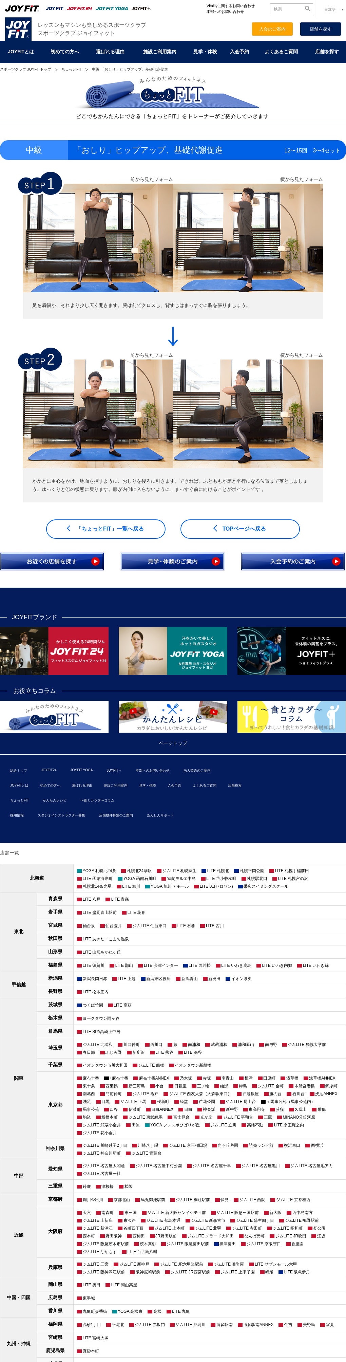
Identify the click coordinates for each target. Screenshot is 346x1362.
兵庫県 (55, 1267)
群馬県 (55, 1031)
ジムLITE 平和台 (238, 1117)
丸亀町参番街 (95, 1311)
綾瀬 (224, 1086)
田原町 (269, 1078)
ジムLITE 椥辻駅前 (193, 1199)
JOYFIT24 (49, 770)
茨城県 (55, 1004)
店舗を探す (321, 29)
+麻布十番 (119, 1078)
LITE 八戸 (92, 899)
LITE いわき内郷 (277, 965)
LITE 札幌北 (218, 870)
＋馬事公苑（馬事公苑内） (290, 1101)
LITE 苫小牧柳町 (221, 878)
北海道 (37, 878)
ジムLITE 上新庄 (98, 1220)
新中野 (232, 1109)
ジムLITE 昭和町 (288, 1228)
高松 (157, 1311)
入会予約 (239, 51)
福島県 (55, 965)
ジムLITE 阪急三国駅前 (237, 1212)
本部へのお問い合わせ (225, 12)
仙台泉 (89, 925)
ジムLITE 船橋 (151, 1065)
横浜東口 (292, 1145)
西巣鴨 (111, 1086)
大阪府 (55, 1231)
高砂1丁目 (92, 1324)
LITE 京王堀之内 (289, 1125)
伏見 (224, 1199)
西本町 (89, 1236)
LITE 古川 (215, 925)
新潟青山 (189, 978)
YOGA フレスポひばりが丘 (174, 1125)
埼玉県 (55, 1047)
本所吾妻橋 (304, 1086)
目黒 (105, 1101)
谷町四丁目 (133, 1228)
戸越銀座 (251, 1093)
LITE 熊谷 (164, 1052)
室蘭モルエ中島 (181, 878)
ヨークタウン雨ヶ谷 (101, 1018)
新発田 (214, 978)
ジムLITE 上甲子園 (237, 1272)
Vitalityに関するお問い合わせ (231, 6)
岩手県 (55, 912)
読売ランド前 (261, 1145)
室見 (330, 1324)
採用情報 (17, 815)
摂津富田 (227, 1243)
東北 (18, 931)
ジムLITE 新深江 (98, 1228)
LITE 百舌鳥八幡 (143, 1251)
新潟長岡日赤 (95, 978)
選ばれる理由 (110, 51)
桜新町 (163, 1101)
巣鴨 (322, 1109)
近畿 (18, 1235)
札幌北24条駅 (139, 870)
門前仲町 (113, 1093)
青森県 (55, 898)
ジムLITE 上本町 (169, 1228)
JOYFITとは (21, 51)
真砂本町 (91, 1351)
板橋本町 (109, 1117)
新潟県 (55, 978)
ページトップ (173, 743)
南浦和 (194, 1044)
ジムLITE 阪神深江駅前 (104, 1272)
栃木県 (55, 1017)
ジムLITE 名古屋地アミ (311, 1165)
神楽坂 (209, 1109)
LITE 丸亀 (181, 1311)
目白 (188, 1109)
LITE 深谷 (193, 1052)
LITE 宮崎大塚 (96, 1338)
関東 (18, 1078)
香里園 (297, 1243)
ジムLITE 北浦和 (98, 1044)
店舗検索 (235, 785)
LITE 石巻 (186, 925)
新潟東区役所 (158, 978)
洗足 (87, 1101)
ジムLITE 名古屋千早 (212, 1165)
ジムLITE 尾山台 (241, 1101)
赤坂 (207, 1078)
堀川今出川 (93, 1199)
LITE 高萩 (123, 1005)
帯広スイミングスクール (266, 886)
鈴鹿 (87, 1186)
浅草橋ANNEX (322, 1078)
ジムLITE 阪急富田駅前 (188, 1243)
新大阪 (275, 1212)
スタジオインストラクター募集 (61, 815)
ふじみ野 (113, 1052)
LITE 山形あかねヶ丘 (102, 952)
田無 (136, 1125)
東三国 (130, 1212)
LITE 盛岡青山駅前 (100, 912)
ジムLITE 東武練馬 (146, 1117)
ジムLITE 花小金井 (100, 1132)
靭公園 (319, 1228)
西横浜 (317, 1145)
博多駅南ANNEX (258, 1324)
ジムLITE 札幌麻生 (179, 870)
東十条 (89, 1086)
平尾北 (118, 1324)
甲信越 (19, 984)
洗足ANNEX (326, 1093)
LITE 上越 (127, 978)
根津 (249, 1078)
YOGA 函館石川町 (139, 878)
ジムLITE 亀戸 (146, 1093)
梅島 (243, 1086)
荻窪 (280, 1109)
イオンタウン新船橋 (193, 1065)
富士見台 (181, 1117)
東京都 (55, 1104)
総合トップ (18, 770)
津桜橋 (107, 1186)
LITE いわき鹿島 (236, 965)
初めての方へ (65, 51)
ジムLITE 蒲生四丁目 (255, 1220)
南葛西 (89, 1093)
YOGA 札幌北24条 (99, 870)
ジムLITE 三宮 (96, 1264)
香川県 (55, 1310)
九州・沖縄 (19, 1343)
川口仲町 (131, 1044)
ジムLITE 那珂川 (190, 1324)
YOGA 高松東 (130, 1311)
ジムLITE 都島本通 (163, 1220)
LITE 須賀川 (94, 965)
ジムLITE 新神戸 (134, 1264)
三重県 (55, 1186)
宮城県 (55, 925)
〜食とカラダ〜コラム (97, 800)
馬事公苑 (91, 1109)
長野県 (55, 991)
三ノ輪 (203, 1086)
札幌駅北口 (257, 878)
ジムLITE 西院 (252, 1199)
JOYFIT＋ (114, 770)
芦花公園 (207, 1101)
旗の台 (275, 1093)
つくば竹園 (93, 1005)
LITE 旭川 (131, 886)
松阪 (128, 1186)
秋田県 (55, 938)
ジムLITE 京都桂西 (293, 1199)
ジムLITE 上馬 (133, 1101)
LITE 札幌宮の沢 (293, 878)
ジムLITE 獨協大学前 (307, 1044)
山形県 (55, 951)
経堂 (184, 1101)
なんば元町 (254, 1236)
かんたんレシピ (54, 800)
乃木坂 (186, 1078)
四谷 (114, 1109)
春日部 (89, 1052)
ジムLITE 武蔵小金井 (102, 1125)
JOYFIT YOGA (82, 770)
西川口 (156, 1044)
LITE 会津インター (161, 965)
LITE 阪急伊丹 (297, 1272)
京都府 (55, 1199)
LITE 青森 (120, 899)
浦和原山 (246, 1044)
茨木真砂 (148, 1243)
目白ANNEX (162, 1109)
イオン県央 (241, 978)
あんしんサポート (160, 815)
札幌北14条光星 (97, 886)
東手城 (89, 1298)
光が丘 (206, 1117)
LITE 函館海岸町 (98, 878)
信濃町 (135, 1109)
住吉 (288, 1324)
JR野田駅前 (166, 1236)
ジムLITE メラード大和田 (210, 1236)
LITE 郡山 (124, 965)
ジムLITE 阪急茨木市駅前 (106, 1243)
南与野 (271, 1044)
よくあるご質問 (281, 51)
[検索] (288, 8)
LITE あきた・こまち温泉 (106, 939)
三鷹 (268, 1117)
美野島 (309, 1324)
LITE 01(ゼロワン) (216, 886)
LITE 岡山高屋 (124, 1285)
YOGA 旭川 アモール (170, 886)
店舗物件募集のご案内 (116, 815)
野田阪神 (113, 1236)
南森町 (107, 1212)
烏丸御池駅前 (153, 1199)
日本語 (329, 9)
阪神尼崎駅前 (148, 1272)
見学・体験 (205, 51)
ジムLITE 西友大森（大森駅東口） (200, 1093)
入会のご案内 (272, 29)
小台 (159, 1086)
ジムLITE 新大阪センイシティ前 (176, 1212)
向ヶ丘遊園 (228, 1145)
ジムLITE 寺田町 (247, 1228)
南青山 (228, 1078)
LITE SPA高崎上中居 (102, 1031)
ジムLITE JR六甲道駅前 (181, 1264)
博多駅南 (224, 1324)
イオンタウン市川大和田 (105, 1065)
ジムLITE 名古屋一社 (102, 1173)
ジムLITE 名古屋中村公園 (159, 1165)
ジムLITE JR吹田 (290, 1236)
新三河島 (137, 1086)
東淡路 (129, 1220)
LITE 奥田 (92, 1285)
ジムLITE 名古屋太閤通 (104, 1165)
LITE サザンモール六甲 (276, 1264)
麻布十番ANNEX (154, 1078)
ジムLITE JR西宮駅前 (190, 1272)
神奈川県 (55, 1148)
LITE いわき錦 (316, 965)
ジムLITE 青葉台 (147, 1153)
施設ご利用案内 (159, 51)
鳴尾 (269, 1272)
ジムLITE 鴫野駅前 (302, 1220)
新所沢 (139, 1052)
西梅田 (139, 1236)
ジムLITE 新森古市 (208, 1220)
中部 (18, 1175)
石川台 (298, 1093)
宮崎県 (55, 1337)
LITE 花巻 (137, 912)
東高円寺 (257, 1109)
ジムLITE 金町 (271, 1086)
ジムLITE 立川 (223, 1125)
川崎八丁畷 (148, 1145)
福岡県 (55, 1324)
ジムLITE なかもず (100, 1251)
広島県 (55, 1297)
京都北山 (122, 1199)
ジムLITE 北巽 (208, 1228)
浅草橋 (292, 1078)
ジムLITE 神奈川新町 (102, 1153)
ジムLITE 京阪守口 (264, 1243)
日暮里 (180, 1086)
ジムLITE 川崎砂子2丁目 (105, 1145)
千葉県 (55, 1064)
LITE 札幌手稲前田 (292, 870)
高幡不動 (255, 1125)
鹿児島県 (55, 1350)
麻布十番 (91, 1078)
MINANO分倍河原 (299, 1117)
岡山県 (55, 1284)
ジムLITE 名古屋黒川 (261, 1165)
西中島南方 (302, 1212)
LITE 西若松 (200, 965)
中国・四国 (19, 1297)
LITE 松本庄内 (96, 992)
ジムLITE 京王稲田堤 (188, 1145)
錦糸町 (331, 1086)
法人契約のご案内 (197, 770)
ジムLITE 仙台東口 (150, 925)
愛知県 (55, 1169)
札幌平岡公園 (252, 870)
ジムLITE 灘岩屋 (229, 1264)
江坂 (321, 1236)
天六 (87, 1212)
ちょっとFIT (19, 800)
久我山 (300, 1109)
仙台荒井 (113, 925)
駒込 (87, 1117)
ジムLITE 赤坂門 (150, 1324)
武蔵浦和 (219, 1044)
